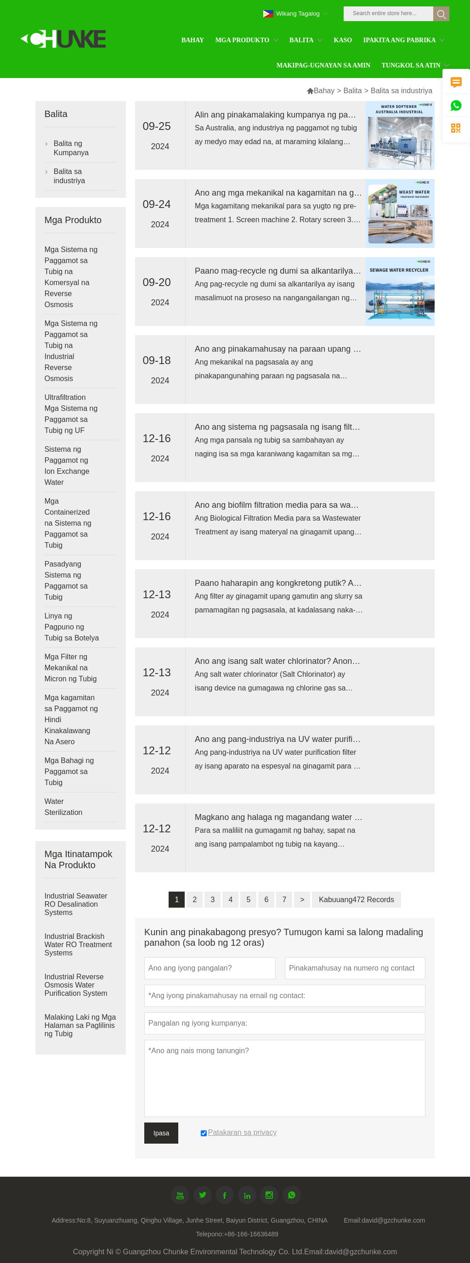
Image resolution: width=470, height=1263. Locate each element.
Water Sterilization (64, 806)
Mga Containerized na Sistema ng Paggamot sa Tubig (68, 523)
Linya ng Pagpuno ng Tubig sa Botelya (72, 627)
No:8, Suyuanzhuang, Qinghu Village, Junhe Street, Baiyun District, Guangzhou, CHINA (202, 1220)
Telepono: (210, 1234)
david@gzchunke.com (393, 1220)
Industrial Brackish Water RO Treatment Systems (78, 944)
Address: (64, 1220)
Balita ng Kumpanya (71, 148)
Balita (353, 91)
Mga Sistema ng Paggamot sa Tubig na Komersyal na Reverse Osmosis (71, 277)
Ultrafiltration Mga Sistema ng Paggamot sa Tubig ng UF (71, 413)
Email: (353, 1220)
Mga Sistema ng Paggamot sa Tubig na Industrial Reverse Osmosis (71, 351)
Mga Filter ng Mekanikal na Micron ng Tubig (71, 668)
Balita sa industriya (69, 176)
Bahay (320, 90)
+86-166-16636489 (251, 1234)
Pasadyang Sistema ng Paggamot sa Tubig (66, 580)
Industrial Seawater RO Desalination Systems (76, 904)
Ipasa (161, 1133)
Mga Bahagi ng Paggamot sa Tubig (69, 771)
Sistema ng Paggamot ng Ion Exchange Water (67, 465)
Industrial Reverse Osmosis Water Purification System (76, 985)
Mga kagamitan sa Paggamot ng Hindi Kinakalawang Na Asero (71, 720)
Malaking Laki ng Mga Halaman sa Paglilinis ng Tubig (80, 1025)
